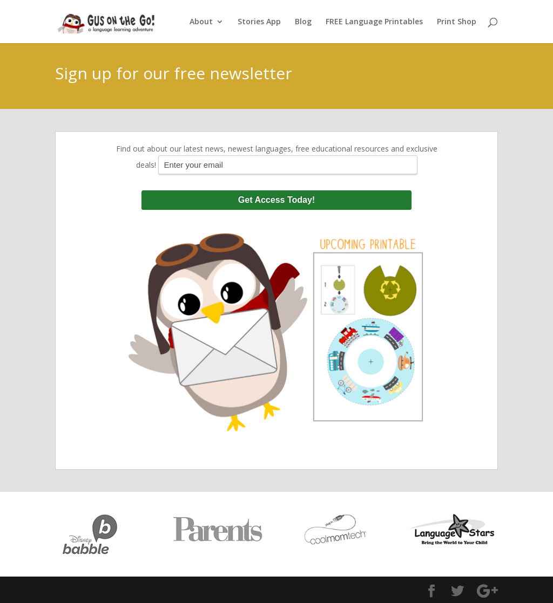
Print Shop (456, 22)
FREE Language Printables (374, 22)
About (201, 22)
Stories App (259, 22)
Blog (303, 22)
